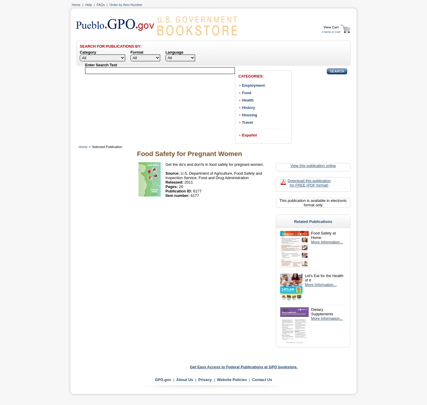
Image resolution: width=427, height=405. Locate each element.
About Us (184, 379)
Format (136, 52)
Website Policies (232, 379)
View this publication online (313, 165)
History (248, 107)
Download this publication (309, 183)
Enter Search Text (101, 65)
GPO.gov (163, 379)
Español (249, 135)
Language (174, 52)
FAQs (101, 5)
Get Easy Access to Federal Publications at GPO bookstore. (244, 367)
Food (246, 93)
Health (248, 100)
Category (88, 52)
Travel (247, 122)
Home (76, 5)
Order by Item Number (125, 5)
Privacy (205, 379)
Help (88, 5)
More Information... (327, 242)
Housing (249, 115)
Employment (253, 85)
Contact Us (262, 379)
